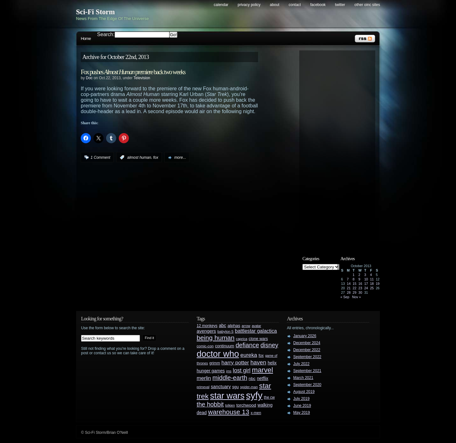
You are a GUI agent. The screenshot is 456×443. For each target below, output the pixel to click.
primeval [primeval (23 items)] (203, 387)
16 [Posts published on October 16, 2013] (360, 284)
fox (155, 157)
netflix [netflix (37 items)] (262, 378)
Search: (106, 34)
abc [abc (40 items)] (222, 325)
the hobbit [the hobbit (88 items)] (210, 404)
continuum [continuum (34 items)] (224, 345)
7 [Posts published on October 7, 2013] (348, 279)
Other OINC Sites (367, 5)
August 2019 (303, 391)
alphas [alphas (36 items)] (234, 325)
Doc (89, 78)
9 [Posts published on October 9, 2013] (359, 279)
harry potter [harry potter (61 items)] (235, 363)
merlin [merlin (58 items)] (204, 378)
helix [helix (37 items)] (272, 363)
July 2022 (301, 364)
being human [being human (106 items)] (216, 337)
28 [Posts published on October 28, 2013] (349, 292)
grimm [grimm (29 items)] (214, 363)
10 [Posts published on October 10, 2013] (366, 279)
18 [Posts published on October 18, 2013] (372, 284)
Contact (295, 5)
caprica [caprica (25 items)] (241, 339)
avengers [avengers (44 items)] (206, 331)
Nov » (356, 297)
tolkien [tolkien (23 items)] (230, 405)
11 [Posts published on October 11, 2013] (372, 279)
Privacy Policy (249, 5)
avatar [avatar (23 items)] (256, 326)
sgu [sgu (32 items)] (235, 386)
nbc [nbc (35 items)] (252, 378)
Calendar (221, 5)
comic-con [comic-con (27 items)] (205, 346)
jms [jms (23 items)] (228, 371)
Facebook (318, 5)
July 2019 (301, 398)
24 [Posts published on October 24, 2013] (366, 288)
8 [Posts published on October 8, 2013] (354, 279)
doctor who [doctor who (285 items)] (218, 354)
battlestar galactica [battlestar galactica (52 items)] (256, 331)
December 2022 (306, 350)
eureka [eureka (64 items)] (248, 355)
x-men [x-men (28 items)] (255, 413)
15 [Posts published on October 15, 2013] (355, 284)
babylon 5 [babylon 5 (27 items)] (225, 331)
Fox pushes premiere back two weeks (133, 71)
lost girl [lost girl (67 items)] (241, 370)
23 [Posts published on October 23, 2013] (360, 288)
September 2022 (307, 357)
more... (180, 157)
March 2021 (303, 378)
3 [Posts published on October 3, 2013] (365, 275)
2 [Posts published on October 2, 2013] (359, 275)
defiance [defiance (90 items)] (247, 345)
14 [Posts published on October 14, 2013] (349, 284)
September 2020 (307, 384)
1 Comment (100, 157)
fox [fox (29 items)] (260, 355)
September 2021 (307, 371)
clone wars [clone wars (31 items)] (258, 339)
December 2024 (306, 343)
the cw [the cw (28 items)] (269, 397)
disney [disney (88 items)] (269, 345)
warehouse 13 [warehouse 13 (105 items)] (228, 411)
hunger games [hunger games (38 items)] (211, 370)
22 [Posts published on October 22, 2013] (355, 288)
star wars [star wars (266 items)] (227, 396)
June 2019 (302, 405)
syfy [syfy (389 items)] (254, 395)
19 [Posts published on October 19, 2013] (378, 284)
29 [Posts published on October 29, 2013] (355, 292)
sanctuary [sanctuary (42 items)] (221, 386)
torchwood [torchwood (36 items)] (246, 405)
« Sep (344, 297)
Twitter (340, 5)
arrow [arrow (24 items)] (246, 326)
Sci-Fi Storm (95, 12)
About (274, 5)
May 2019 (301, 412)
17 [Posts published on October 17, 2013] (366, 284)
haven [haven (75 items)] (258, 362)
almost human (139, 157)
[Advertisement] (340, 148)
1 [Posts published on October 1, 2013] (354, 275)
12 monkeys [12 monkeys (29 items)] (207, 326)
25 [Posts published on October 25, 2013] (372, 288)
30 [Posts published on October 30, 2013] (360, 292)
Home (86, 38)
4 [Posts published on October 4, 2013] (371, 275)
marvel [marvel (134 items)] (262, 370)
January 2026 (304, 336)
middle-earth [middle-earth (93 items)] (229, 377)
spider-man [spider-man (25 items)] (249, 387)
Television (142, 78)
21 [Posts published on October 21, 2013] (349, 288)
